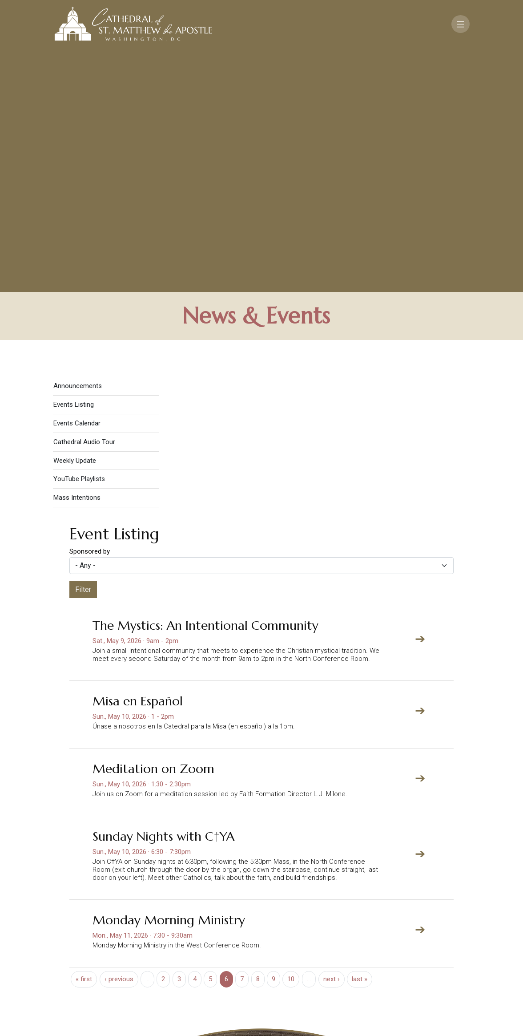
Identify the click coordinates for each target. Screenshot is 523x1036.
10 (290, 740)
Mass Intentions (77, 259)
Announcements (77, 147)
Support (410, 941)
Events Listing (73, 166)
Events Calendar (77, 184)
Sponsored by (89, 312)
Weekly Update (74, 221)
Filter (83, 350)
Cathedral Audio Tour (84, 203)
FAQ (444, 941)
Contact (366, 941)
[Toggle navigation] (460, 24)
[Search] (442, 967)
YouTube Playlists (79, 240)
